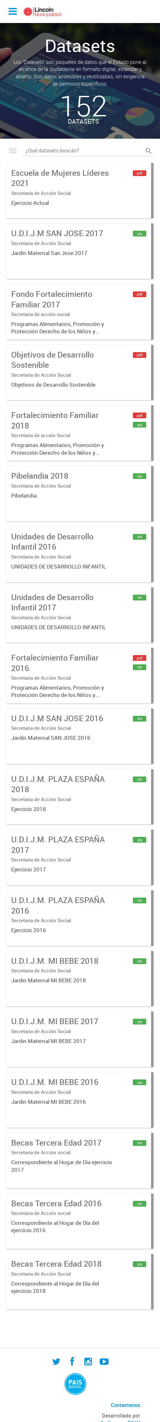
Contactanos (125, 1405)
